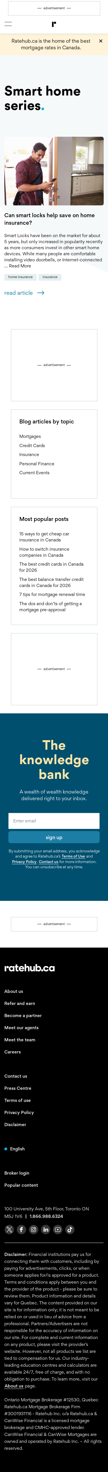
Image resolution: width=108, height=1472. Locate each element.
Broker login (16, 1173)
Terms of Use (73, 856)
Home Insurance (20, 277)
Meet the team (19, 1039)
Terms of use (17, 1100)
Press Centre (17, 1088)
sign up (54, 837)
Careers (12, 1052)
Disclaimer (15, 1124)
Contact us (48, 861)
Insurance (50, 277)
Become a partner (23, 1015)
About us (13, 991)
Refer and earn (19, 1003)
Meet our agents (21, 1027)
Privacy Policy (24, 861)
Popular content (21, 1185)
